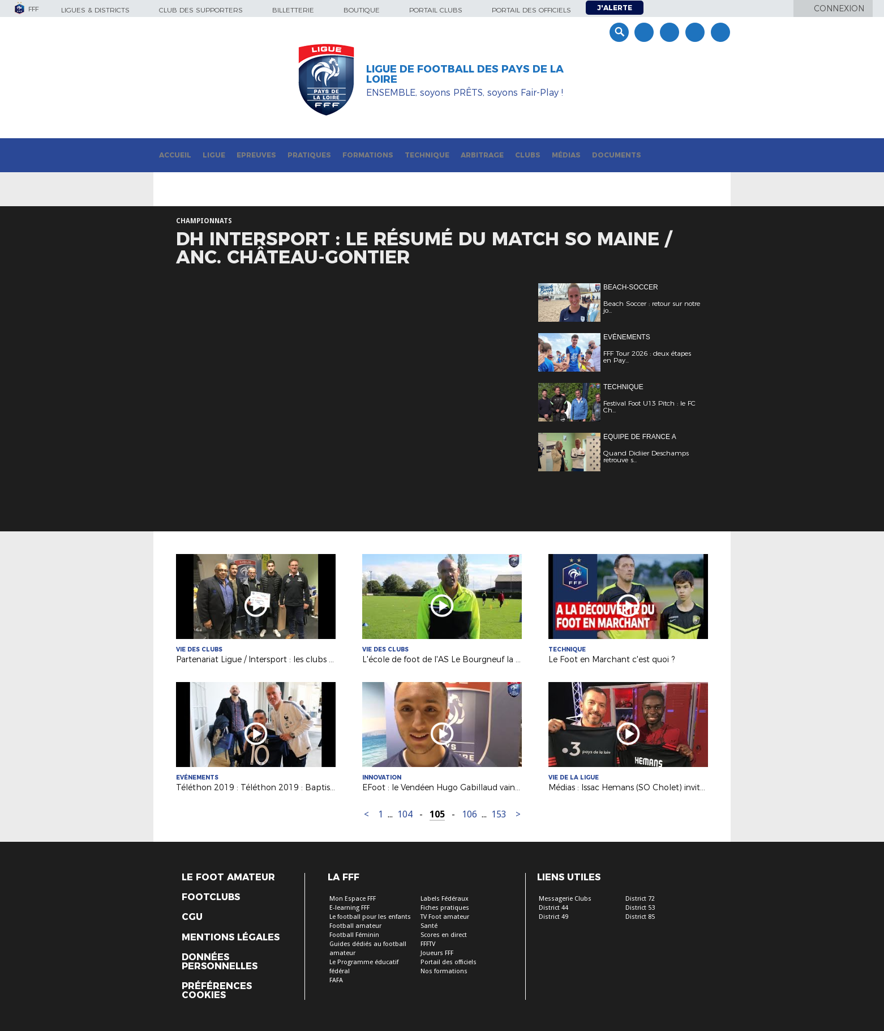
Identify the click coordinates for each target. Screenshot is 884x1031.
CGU (192, 917)
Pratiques (309, 155)
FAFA (336, 980)
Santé (428, 926)
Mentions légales (231, 937)
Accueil (175, 155)
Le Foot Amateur (228, 877)
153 (499, 814)
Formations (367, 155)
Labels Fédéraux (444, 898)
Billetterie (293, 10)
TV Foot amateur (444, 917)
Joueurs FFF (436, 953)
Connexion (839, 8)
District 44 (553, 907)
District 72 (640, 898)
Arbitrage (482, 155)
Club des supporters (201, 10)
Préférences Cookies (217, 991)
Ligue (214, 155)
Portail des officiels (531, 10)
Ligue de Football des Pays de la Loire (465, 74)
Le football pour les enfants (370, 917)
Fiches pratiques (444, 907)
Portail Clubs (435, 10)
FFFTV (427, 944)
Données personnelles (220, 962)
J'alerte (614, 7)
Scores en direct (443, 935)
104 (405, 814)
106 (469, 814)
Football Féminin (354, 935)
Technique (427, 155)
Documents (616, 155)
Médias (566, 155)
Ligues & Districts (95, 10)
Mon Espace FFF (352, 898)
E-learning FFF (349, 907)
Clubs (527, 155)
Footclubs (211, 897)
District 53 (640, 907)
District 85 (640, 917)
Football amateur (355, 926)
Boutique (362, 10)
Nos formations (443, 971)
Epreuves (256, 155)
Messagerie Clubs (565, 898)
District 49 (553, 917)
